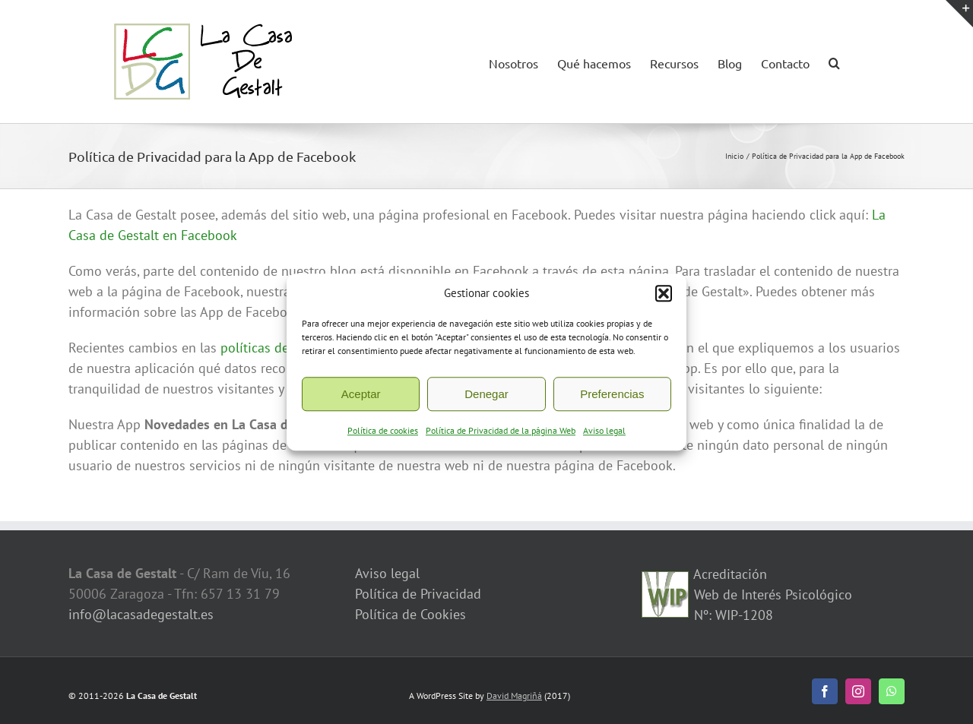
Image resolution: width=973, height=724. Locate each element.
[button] (663, 295)
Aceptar (361, 396)
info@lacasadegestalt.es (141, 614)
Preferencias (612, 396)
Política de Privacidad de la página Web (500, 433)
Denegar (486, 396)
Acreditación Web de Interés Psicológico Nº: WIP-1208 (771, 594)
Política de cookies (382, 433)
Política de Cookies (410, 614)
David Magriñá (514, 695)
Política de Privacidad (418, 593)
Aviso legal (604, 433)
